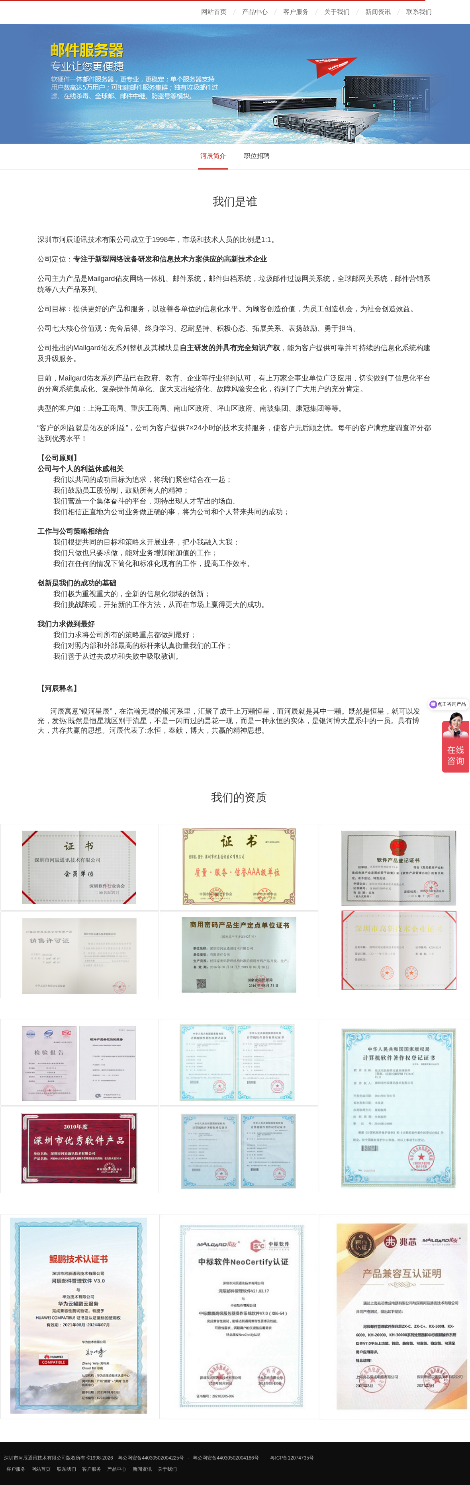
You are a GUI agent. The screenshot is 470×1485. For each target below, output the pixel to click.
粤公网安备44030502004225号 (151, 1458)
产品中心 (255, 11)
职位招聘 (257, 155)
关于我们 (337, 11)
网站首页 (214, 11)
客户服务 (296, 11)
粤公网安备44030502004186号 (225, 1458)
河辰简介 (213, 155)
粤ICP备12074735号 (291, 1458)
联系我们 (419, 11)
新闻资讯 (378, 11)
